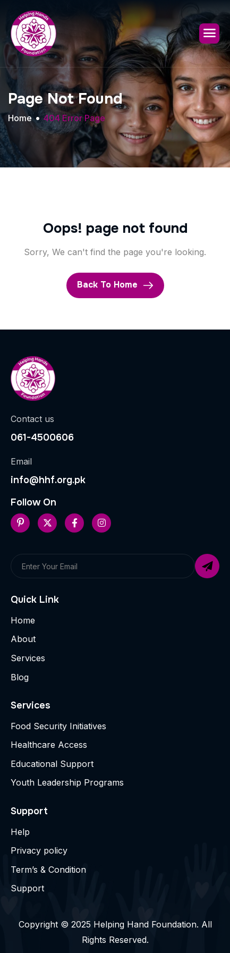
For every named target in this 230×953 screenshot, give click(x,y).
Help (20, 832)
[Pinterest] (20, 523)
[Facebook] (74, 523)
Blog (20, 677)
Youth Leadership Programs (67, 782)
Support (27, 888)
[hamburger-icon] (209, 33)
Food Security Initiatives (58, 726)
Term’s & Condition (48, 869)
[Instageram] (101, 523)
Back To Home (115, 285)
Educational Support (52, 763)
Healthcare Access (49, 744)
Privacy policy (39, 850)
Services (28, 658)
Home (23, 620)
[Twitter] (47, 523)
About (23, 639)
